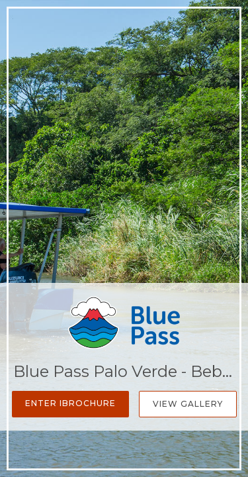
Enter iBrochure (70, 403)
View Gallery (188, 404)
